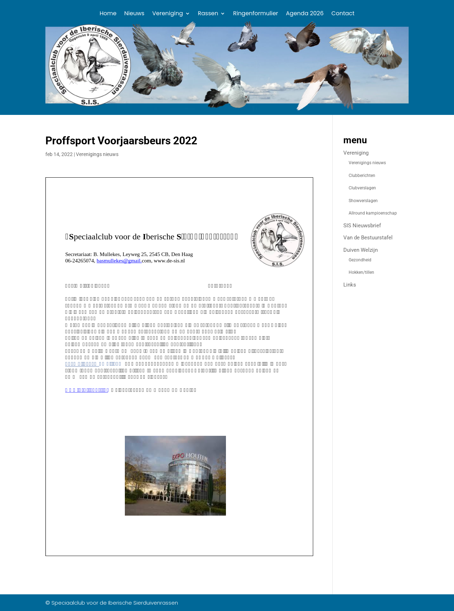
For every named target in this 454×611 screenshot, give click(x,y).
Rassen (208, 14)
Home (108, 14)
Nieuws (134, 14)
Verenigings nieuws (97, 154)
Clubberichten (362, 175)
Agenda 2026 (304, 14)
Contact (342, 14)
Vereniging (167, 14)
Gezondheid (360, 259)
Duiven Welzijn (360, 250)
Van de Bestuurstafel (368, 237)
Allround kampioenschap (373, 213)
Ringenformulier (255, 14)
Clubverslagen (362, 187)
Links (349, 285)
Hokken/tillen (361, 272)
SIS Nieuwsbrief (362, 225)
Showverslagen (363, 200)
